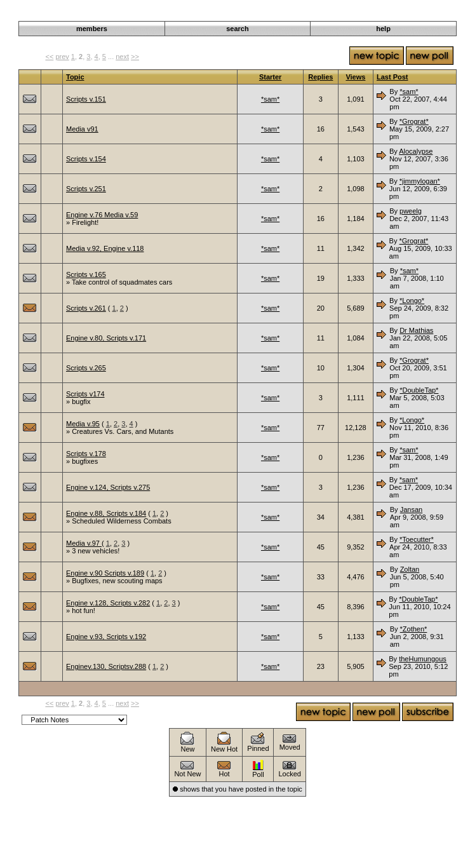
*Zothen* (413, 629)
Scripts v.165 (86, 274)
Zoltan (410, 569)
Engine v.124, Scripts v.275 (108, 487)
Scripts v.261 (86, 308)
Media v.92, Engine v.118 (105, 248)
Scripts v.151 (86, 99)
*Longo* (411, 300)
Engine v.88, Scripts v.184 (106, 513)
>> (135, 56)
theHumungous (422, 659)
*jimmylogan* (419, 181)
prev (62, 56)
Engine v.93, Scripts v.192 (106, 636)
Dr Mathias (416, 330)
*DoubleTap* (418, 390)
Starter (270, 77)
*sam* (270, 99)
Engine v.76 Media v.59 (102, 215)
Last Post (392, 77)
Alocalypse (416, 151)
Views (355, 77)
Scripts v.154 (86, 159)
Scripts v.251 (86, 188)
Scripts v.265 (86, 368)
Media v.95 (83, 424)
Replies (320, 77)
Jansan (411, 509)
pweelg (410, 211)
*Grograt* (414, 121)
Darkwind (335, 14)
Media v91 (82, 129)
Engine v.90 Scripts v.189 (105, 573)
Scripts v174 (85, 394)
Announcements (382, 14)
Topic (75, 77)
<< (49, 56)
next (122, 56)
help (383, 28)
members (91, 28)
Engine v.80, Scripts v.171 (106, 338)
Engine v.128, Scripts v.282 (108, 603)
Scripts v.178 (86, 453)
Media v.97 (84, 543)
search (237, 28)
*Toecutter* (416, 539)
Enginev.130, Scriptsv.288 (106, 666)
